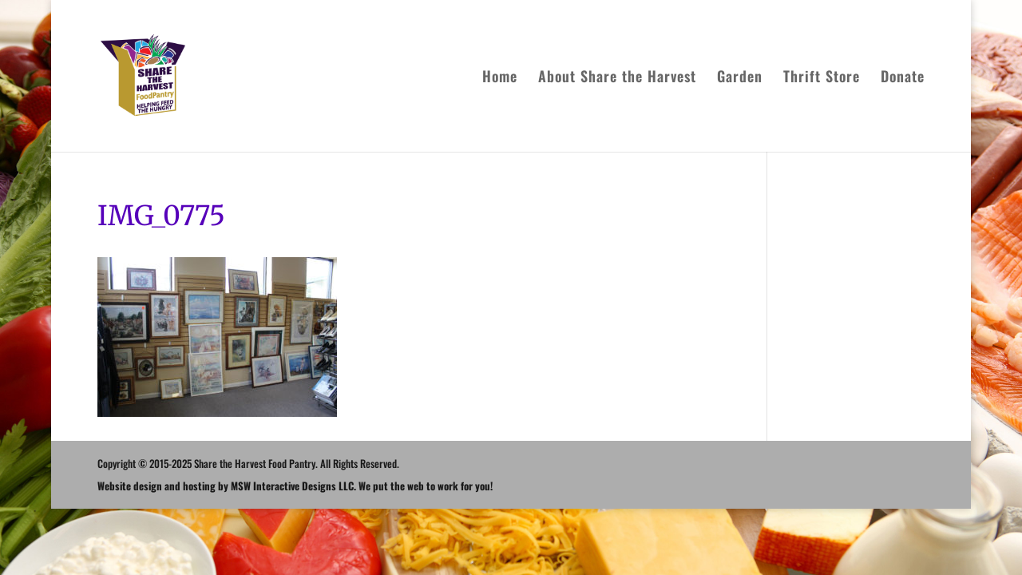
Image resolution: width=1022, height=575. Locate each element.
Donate (903, 78)
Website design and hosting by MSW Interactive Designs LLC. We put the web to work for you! (295, 486)
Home (499, 78)
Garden (740, 78)
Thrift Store (821, 78)
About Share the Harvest (617, 78)
